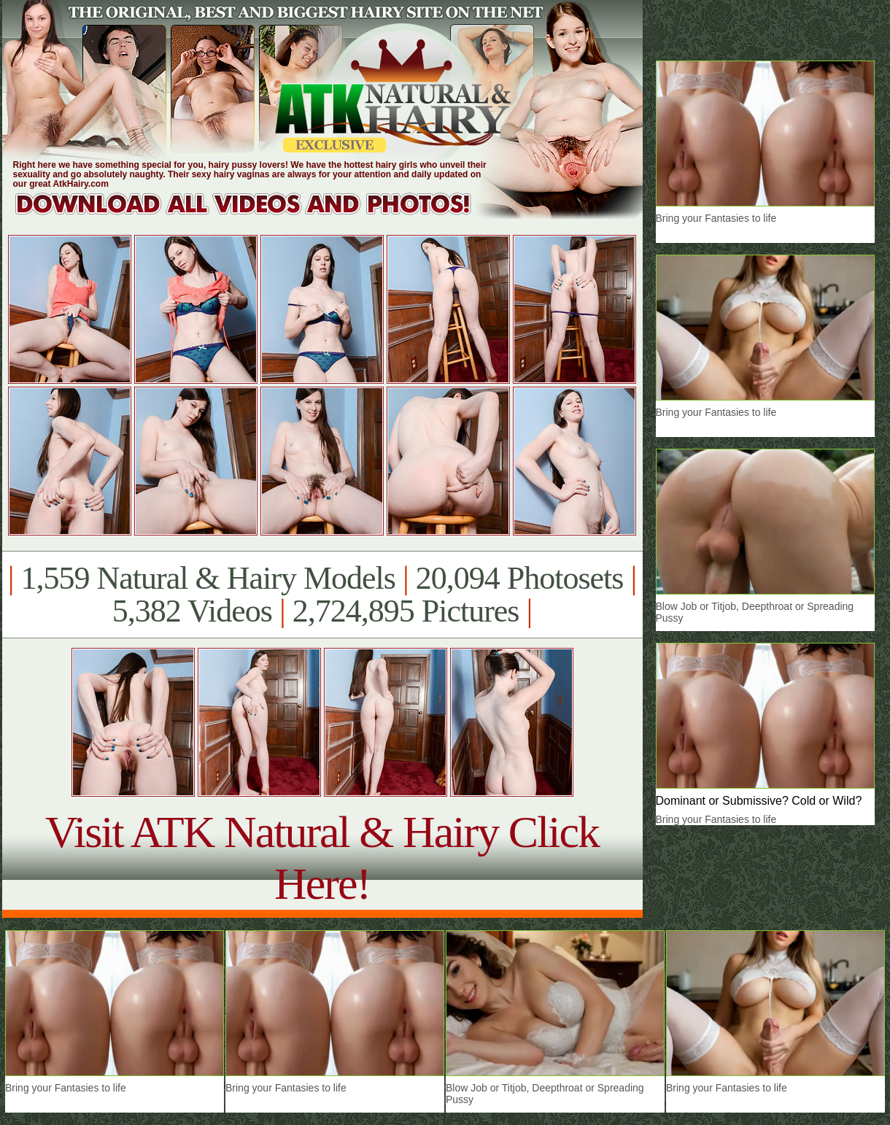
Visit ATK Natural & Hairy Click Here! (322, 857)
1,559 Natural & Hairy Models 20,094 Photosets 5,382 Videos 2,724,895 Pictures (322, 594)
